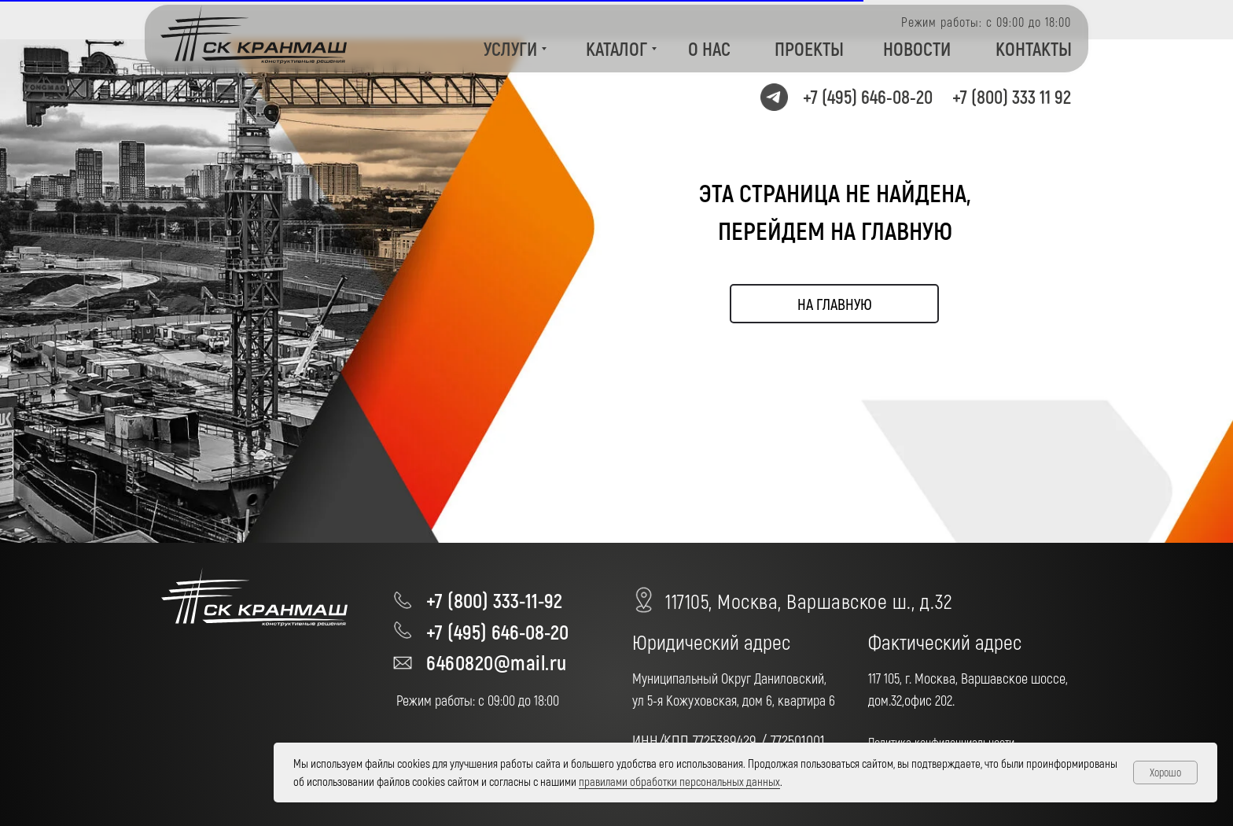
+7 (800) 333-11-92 (494, 600)
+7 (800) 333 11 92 (1011, 96)
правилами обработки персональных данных (679, 781)
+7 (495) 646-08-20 (868, 96)
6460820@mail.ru (496, 662)
